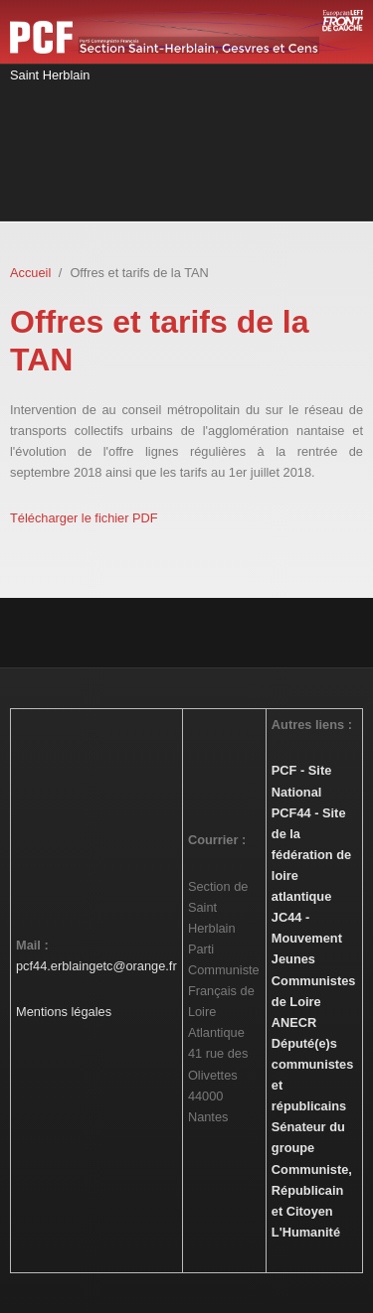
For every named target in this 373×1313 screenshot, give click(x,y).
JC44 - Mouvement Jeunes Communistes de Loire (314, 959)
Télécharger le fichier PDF (84, 518)
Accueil (30, 272)
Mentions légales (63, 1011)
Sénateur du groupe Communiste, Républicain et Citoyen (312, 1168)
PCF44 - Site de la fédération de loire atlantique (311, 854)
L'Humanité (306, 1232)
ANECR (294, 1022)
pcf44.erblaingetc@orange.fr (96, 965)
